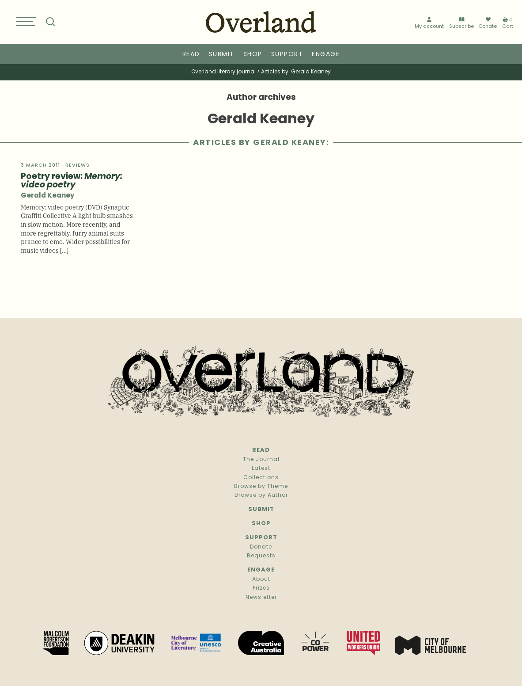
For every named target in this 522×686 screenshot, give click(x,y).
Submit (222, 54)
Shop (252, 54)
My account (429, 23)
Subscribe (461, 23)
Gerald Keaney (47, 196)
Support (287, 54)
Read (191, 54)
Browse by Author (261, 495)
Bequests (261, 556)
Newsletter (261, 597)
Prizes (261, 588)
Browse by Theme (261, 486)
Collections (261, 477)
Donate (488, 23)
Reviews (77, 165)
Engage (326, 54)
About (261, 579)
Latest (261, 468)
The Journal (261, 459)
